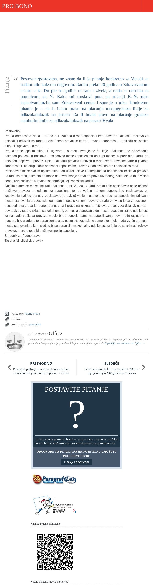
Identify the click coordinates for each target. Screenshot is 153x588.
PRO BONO (17, 6)
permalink (35, 324)
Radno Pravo (32, 313)
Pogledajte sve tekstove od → (124, 343)
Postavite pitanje (77, 410)
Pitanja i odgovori (76, 462)
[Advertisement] (76, 42)
